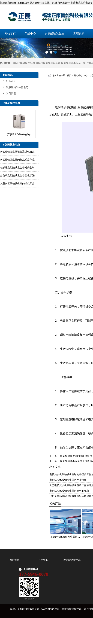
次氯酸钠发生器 (54, 33)
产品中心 (30, 33)
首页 (69, 75)
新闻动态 (78, 75)
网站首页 (10, 33)
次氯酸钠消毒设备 (71, 63)
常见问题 (11, 93)
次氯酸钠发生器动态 (17, 87)
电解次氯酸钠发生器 (24, 63)
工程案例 (79, 33)
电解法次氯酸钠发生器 (48, 63)
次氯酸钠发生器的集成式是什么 (17, 159)
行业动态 (11, 81)
